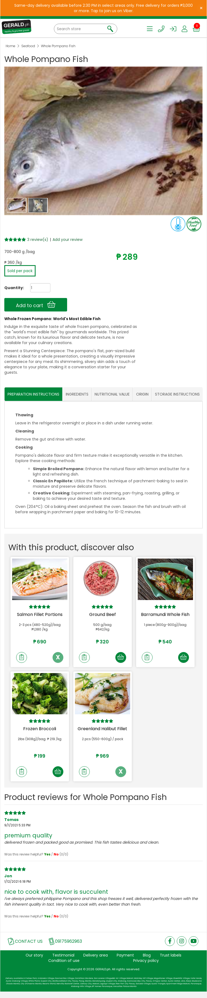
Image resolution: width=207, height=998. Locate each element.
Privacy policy (146, 966)
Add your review (67, 239)
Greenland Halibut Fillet (102, 732)
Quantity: (12, 287)
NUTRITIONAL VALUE (112, 394)
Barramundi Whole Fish (165, 614)
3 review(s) (37, 239)
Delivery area (95, 961)
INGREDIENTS (77, 394)
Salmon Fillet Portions (40, 614)
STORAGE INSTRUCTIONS (177, 394)
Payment (125, 961)
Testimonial (63, 961)
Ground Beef (102, 614)
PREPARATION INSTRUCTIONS (33, 394)
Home (10, 46)
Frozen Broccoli (39, 732)
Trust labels (170, 961)
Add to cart (35, 305)
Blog (147, 961)
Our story (34, 961)
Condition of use (64, 966)
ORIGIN (142, 394)
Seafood (28, 46)
